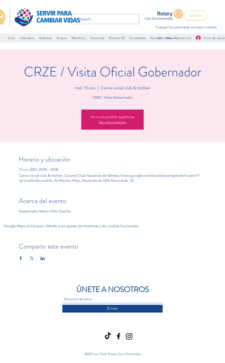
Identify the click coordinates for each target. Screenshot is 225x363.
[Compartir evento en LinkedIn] (43, 258)
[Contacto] (195, 15)
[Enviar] (112, 309)
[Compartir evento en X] (32, 258)
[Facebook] (118, 336)
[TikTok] (108, 336)
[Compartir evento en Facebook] (21, 258)
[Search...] (105, 19)
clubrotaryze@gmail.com (174, 38)
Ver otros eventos (112, 122)
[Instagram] (129, 336)
